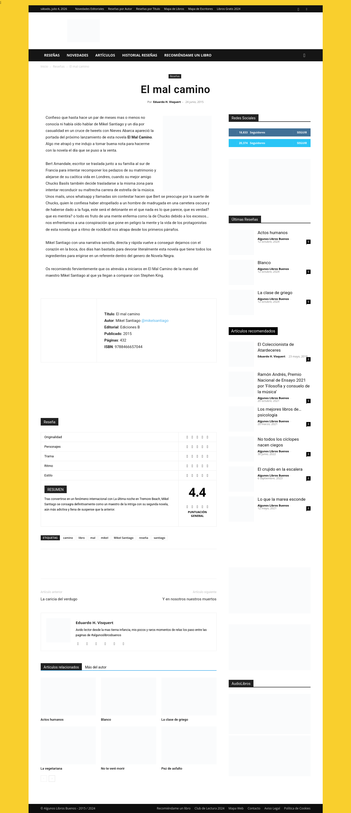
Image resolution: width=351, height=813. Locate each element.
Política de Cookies (297, 808)
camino (68, 538)
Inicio (44, 66)
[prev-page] (44, 778)
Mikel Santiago (124, 538)
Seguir (302, 132)
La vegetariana (51, 768)
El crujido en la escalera (280, 469)
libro (82, 538)
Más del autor (95, 667)
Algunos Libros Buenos (273, 239)
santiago (159, 538)
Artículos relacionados (61, 667)
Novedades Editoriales (89, 9)
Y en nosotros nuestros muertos (189, 599)
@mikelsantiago (155, 320)
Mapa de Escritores (200, 9)
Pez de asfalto (171, 768)
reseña (143, 538)
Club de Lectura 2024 (209, 808)
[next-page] (52, 778)
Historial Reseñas (139, 55)
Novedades (77, 55)
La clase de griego (174, 719)
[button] (304, 55)
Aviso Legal (272, 808)
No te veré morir (113, 768)
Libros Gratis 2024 (228, 9)
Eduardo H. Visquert (167, 102)
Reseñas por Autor (120, 9)
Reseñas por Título (148, 9)
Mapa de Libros (174, 9)
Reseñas (52, 55)
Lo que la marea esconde (282, 499)
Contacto (254, 808)
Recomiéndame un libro (188, 55)
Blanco (106, 719)
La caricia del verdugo (59, 599)
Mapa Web (236, 808)
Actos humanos (52, 719)
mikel (104, 538)
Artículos (105, 55)
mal (92, 538)
